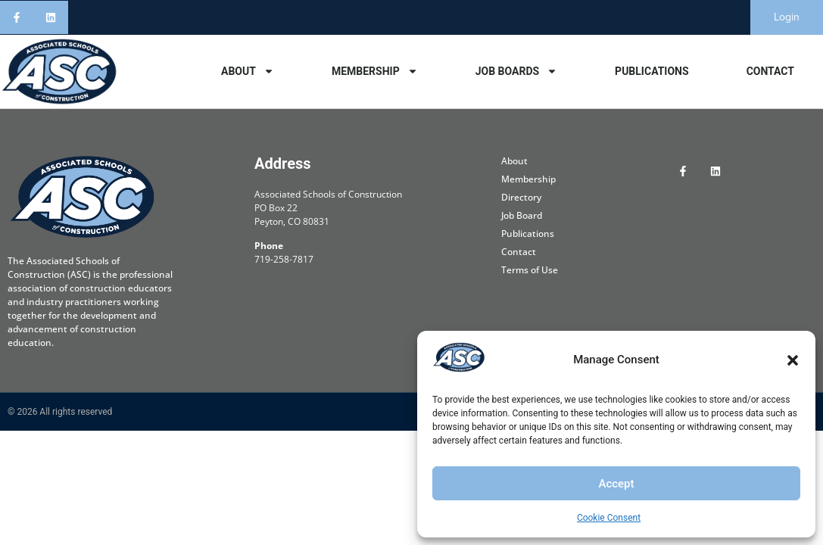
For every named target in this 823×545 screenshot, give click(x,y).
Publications (652, 71)
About (247, 71)
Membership (375, 71)
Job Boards (516, 71)
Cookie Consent (609, 517)
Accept (616, 483)
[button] (792, 360)
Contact (770, 71)
